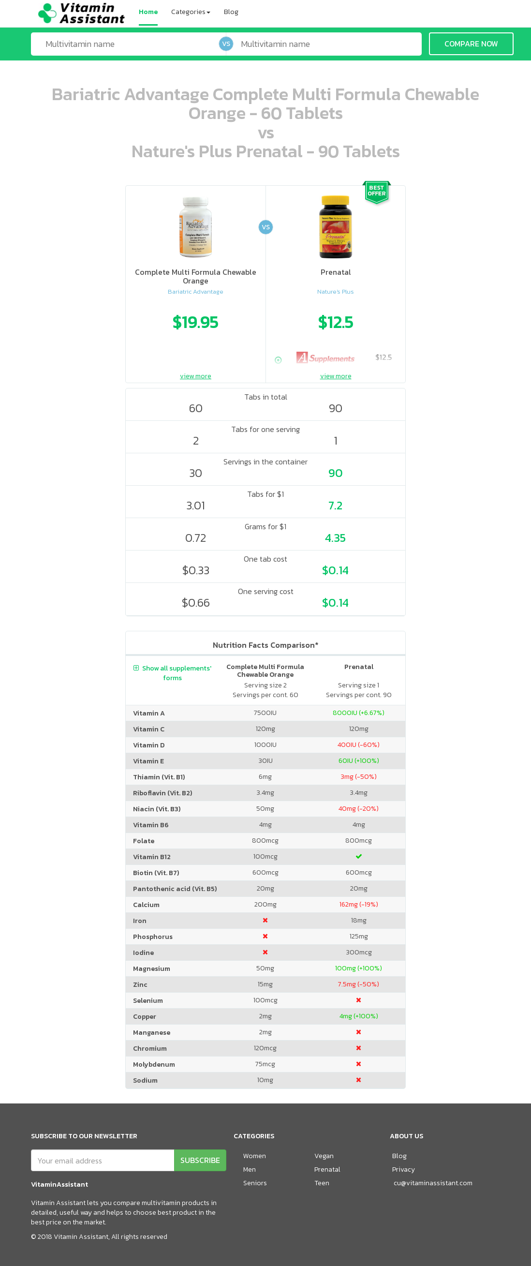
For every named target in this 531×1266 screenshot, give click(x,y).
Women (254, 1156)
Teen (321, 1183)
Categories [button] (190, 12)
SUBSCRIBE (200, 1160)
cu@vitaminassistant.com (433, 1183)
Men (249, 1169)
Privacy (403, 1169)
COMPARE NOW (471, 43)
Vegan (324, 1156)
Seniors (255, 1183)
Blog (231, 12)
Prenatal (327, 1169)
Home (148, 12)
